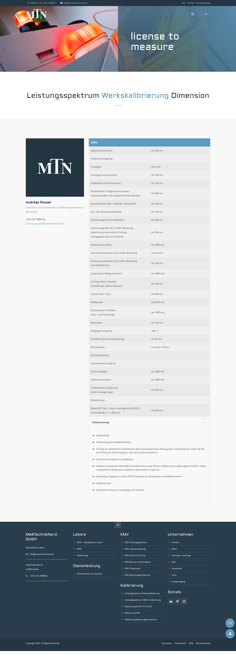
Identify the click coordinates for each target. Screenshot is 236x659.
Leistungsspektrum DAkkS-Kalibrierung (142, 600)
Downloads (177, 568)
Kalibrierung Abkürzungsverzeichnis (140, 619)
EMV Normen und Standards (137, 562)
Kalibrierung (82, 555)
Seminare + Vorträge (181, 555)
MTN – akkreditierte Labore (90, 542)
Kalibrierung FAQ (132, 613)
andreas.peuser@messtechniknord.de (45, 223)
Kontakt (191, 3)
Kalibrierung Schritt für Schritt (138, 606)
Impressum (167, 643)
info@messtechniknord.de (74, 3)
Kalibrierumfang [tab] (100, 422)
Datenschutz (180, 643)
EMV (79, 549)
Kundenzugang (203, 3)
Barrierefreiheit (203, 643)
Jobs (184, 3)
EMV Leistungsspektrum (135, 542)
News (174, 549)
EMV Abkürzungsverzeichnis (137, 575)
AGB (191, 643)
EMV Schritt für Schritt (134, 555)
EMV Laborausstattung (135, 549)
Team (174, 575)
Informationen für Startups (89, 574)
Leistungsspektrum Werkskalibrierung (141, 593)
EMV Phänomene (132, 568)
